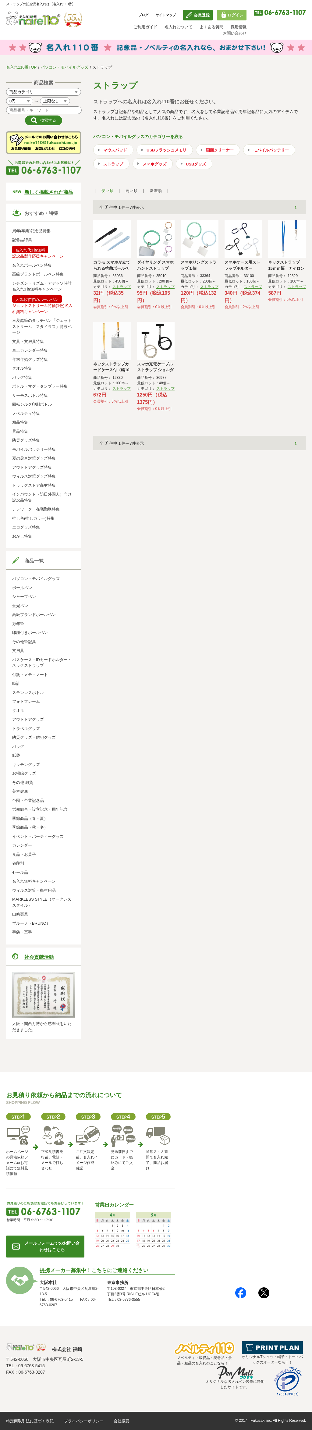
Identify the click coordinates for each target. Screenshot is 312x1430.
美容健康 (20, 791)
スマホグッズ (154, 164)
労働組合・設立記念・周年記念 (40, 809)
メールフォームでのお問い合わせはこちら (52, 1246)
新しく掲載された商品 (48, 192)
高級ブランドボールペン (34, 614)
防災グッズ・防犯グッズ (34, 737)
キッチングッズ (26, 764)
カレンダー (22, 845)
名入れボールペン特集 (32, 265)
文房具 (18, 650)
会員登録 (202, 15)
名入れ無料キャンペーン (34, 881)
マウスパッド (115, 150)
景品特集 (20, 431)
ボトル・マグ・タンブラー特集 (40, 386)
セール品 (20, 872)
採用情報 (238, 27)
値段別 (18, 863)
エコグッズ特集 (26, 527)
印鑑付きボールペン (30, 632)
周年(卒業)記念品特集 (31, 231)
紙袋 (16, 755)
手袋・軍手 (22, 932)
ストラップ (113, 164)
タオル (18, 710)
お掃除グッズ (24, 773)
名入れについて (178, 27)
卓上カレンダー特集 (30, 350)
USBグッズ (196, 164)
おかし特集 (22, 536)
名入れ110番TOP (21, 67)
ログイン (235, 15)
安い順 (107, 190)
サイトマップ (166, 15)
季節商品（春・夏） (30, 818)
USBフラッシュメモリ (166, 150)
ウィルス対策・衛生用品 (34, 890)
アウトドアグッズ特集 (32, 467)
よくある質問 (211, 27)
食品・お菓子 (24, 854)
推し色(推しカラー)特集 (33, 518)
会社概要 (121, 1421)
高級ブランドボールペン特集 (38, 274)
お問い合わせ (234, 33)
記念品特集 (22, 239)
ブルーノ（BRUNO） (31, 923)
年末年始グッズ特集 (30, 359)
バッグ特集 (22, 377)
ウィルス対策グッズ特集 (34, 476)
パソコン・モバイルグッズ (64, 67)
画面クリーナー (220, 150)
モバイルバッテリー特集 (34, 449)
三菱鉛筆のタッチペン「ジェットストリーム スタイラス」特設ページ (42, 326)
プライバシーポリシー (84, 1421)
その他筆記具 (24, 641)
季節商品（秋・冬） (30, 827)
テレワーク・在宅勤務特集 (36, 509)
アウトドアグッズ (28, 719)
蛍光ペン (20, 605)
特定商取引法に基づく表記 (30, 1421)
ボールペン (22, 587)
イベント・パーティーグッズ (38, 836)
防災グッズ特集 (26, 440)
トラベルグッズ (26, 728)
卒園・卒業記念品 (28, 800)
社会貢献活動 (39, 957)
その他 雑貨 (22, 782)
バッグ (18, 746)
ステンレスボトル (28, 692)
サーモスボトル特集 (30, 395)
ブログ (143, 15)
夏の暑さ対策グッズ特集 (34, 458)
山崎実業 (20, 914)
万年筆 (18, 623)
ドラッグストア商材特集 (34, 485)
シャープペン (24, 596)
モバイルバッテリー (271, 150)
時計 (16, 683)
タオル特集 (22, 368)
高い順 (131, 190)
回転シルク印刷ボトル (32, 404)
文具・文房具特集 (28, 341)
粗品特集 (20, 422)
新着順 (156, 190)
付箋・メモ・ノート (30, 674)
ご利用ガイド (145, 27)
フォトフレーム (26, 701)
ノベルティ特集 (26, 413)
